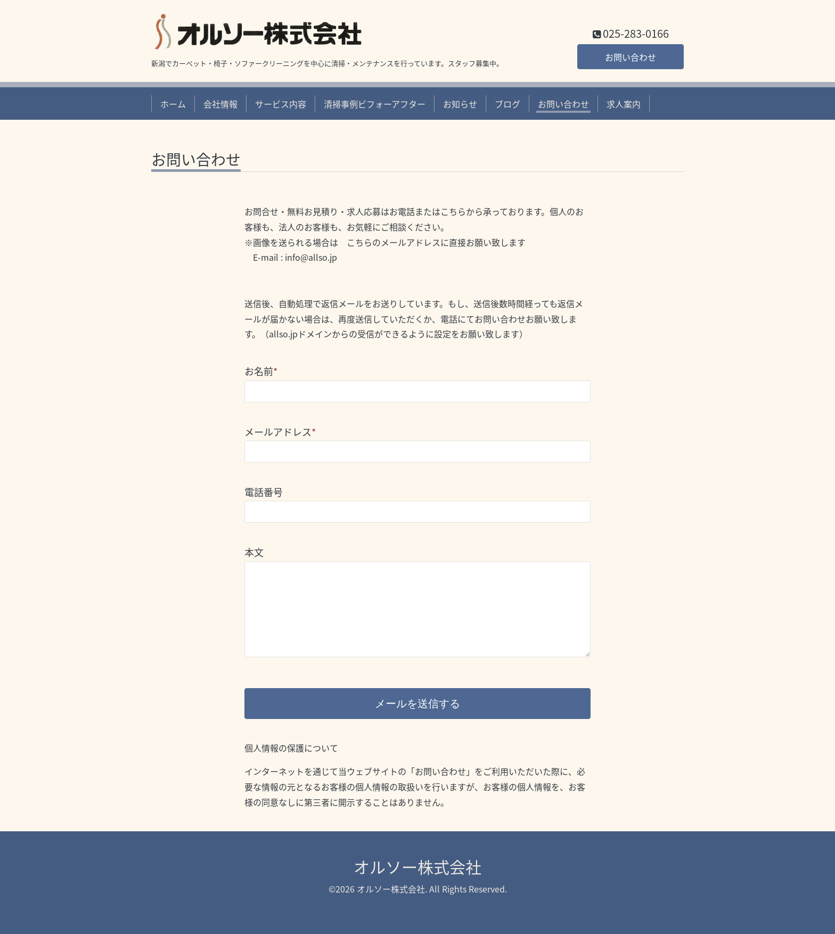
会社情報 (220, 103)
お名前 (260, 371)
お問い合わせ (630, 57)
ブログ (507, 103)
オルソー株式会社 (417, 867)
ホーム (173, 103)
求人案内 (624, 103)
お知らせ (460, 103)
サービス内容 (280, 103)
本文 (254, 552)
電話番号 (263, 492)
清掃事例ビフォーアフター (374, 103)
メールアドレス (280, 432)
